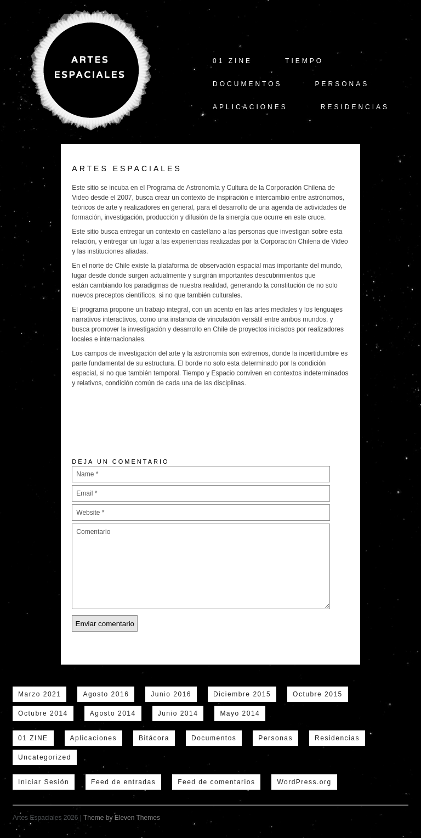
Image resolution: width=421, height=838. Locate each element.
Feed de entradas (123, 782)
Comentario (201, 566)
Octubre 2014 (43, 713)
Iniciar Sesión (43, 782)
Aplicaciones (250, 107)
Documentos (247, 84)
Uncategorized (44, 757)
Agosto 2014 (113, 713)
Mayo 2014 (240, 713)
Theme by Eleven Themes (121, 818)
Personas (342, 84)
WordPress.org (304, 782)
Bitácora (154, 738)
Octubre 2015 (318, 694)
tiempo (304, 61)
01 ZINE (232, 61)
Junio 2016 (171, 694)
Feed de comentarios (216, 782)
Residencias (355, 107)
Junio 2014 (178, 713)
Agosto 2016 (106, 694)
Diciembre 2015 (242, 694)
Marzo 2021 (39, 694)
